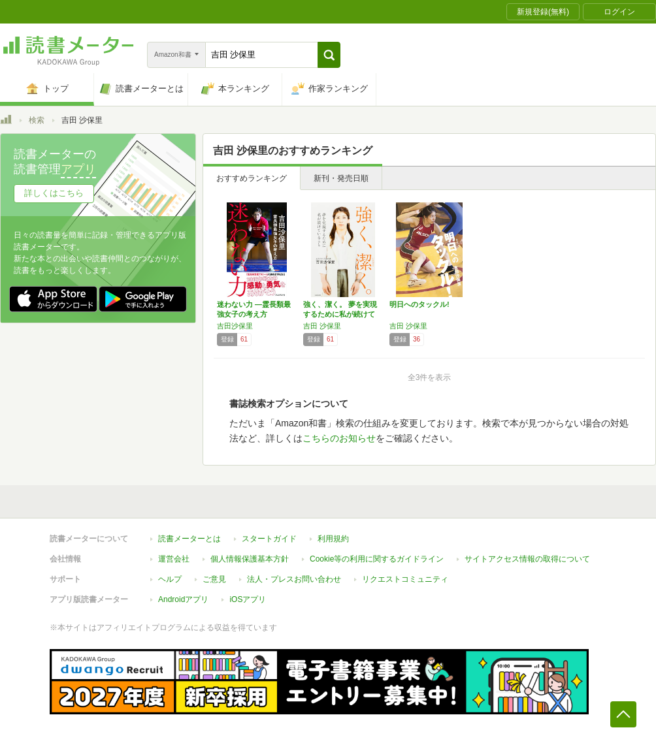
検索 (36, 120)
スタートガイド (269, 539)
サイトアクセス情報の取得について (527, 559)
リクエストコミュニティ (405, 579)
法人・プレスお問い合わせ (294, 579)
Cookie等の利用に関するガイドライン (377, 559)
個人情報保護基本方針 (249, 559)
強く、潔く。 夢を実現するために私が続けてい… (340, 314)
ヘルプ (170, 579)
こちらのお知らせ (339, 438)
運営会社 (173, 559)
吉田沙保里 (235, 326)
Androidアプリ (183, 599)
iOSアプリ (247, 599)
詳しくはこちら (54, 193)
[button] (329, 55)
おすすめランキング (251, 178)
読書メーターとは (189, 539)
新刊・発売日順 (341, 178)
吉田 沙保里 (322, 326)
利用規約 (333, 539)
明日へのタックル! (419, 304)
